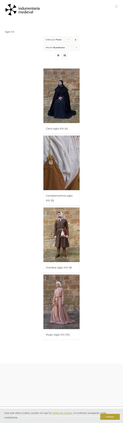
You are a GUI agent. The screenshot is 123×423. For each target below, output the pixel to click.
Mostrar (55, 47)
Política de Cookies (62, 413)
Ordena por (54, 40)
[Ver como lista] (65, 55)
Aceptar (110, 417)
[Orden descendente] (76, 39)
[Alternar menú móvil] (116, 6)
